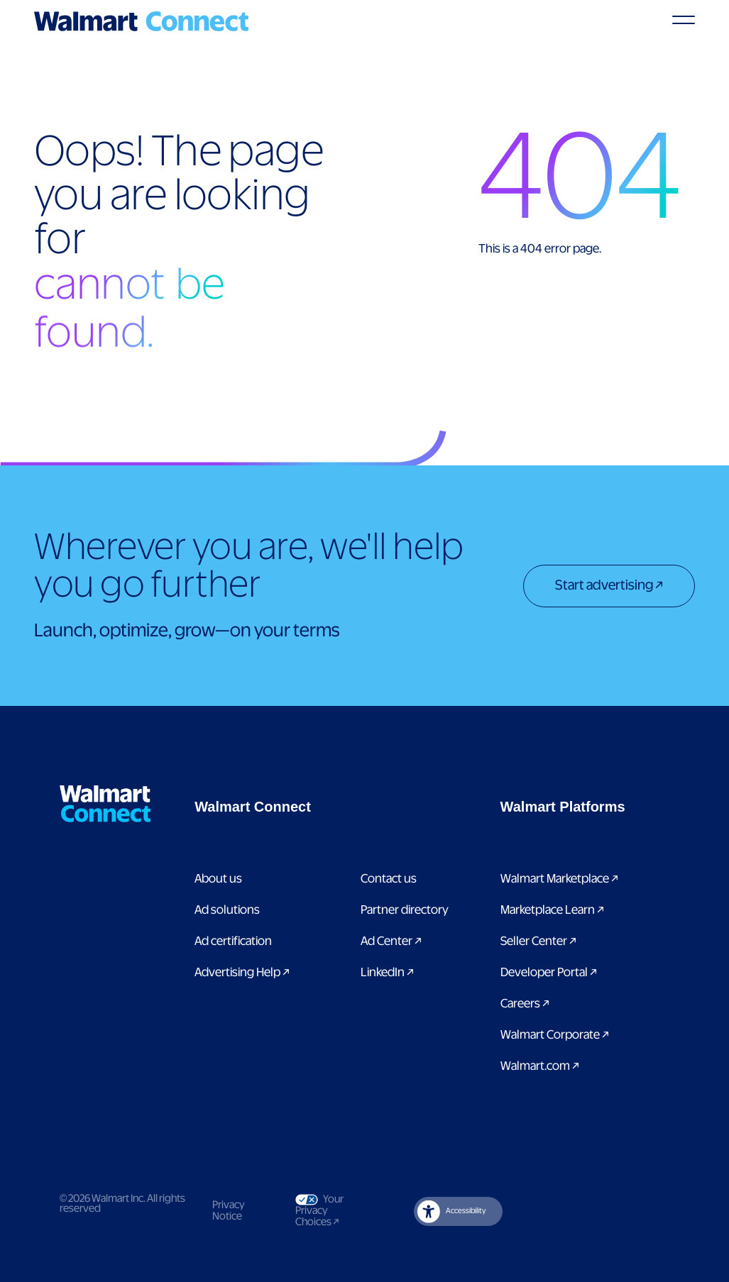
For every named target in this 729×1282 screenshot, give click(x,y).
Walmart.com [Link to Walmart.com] (539, 1066)
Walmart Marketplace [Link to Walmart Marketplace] (559, 879)
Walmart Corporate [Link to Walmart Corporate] (554, 1035)
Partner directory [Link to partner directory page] (405, 910)
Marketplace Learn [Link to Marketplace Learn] (552, 910)
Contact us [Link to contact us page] (389, 879)
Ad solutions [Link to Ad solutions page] (227, 910)
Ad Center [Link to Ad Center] (391, 941)
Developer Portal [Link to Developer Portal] (548, 972)
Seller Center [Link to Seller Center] (538, 941)
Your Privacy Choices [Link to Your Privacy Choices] (329, 1210)
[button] (325, 806)
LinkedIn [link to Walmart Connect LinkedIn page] (387, 972)
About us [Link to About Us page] (218, 879)
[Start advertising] (609, 587)
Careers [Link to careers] (524, 1004)
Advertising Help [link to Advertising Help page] (242, 972)
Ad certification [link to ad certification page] (233, 941)
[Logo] (141, 21)
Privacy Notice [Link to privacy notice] (228, 1211)
